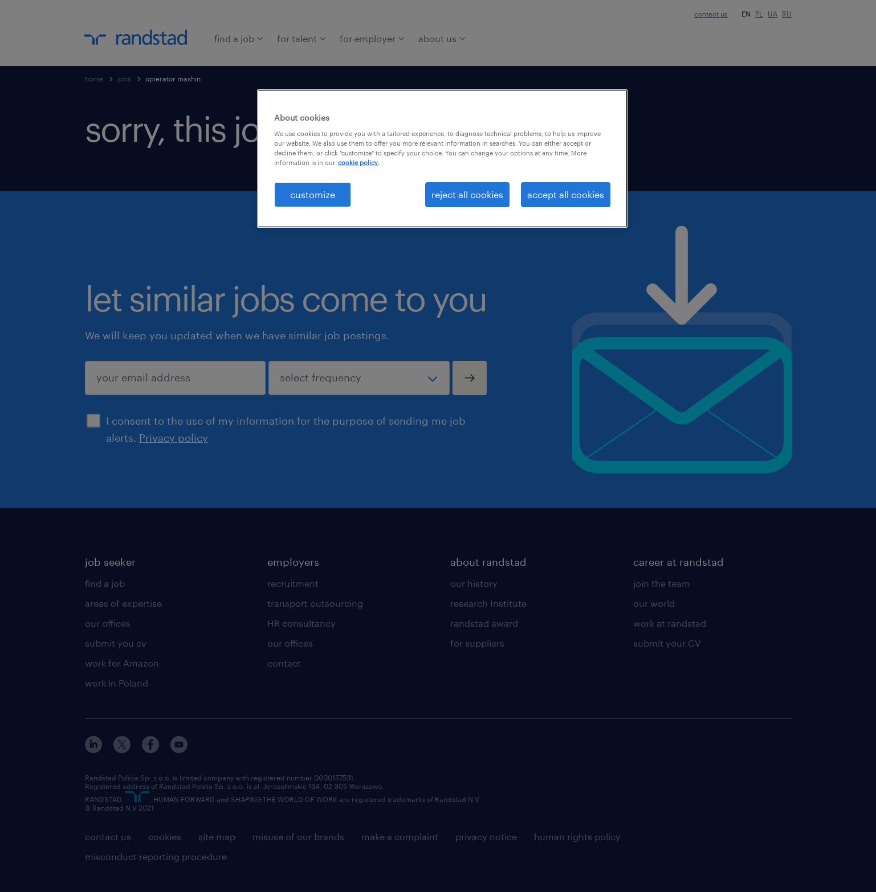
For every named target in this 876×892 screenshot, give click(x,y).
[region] (442, 158)
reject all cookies (467, 194)
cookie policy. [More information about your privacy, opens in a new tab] (358, 162)
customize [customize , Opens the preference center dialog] (312, 194)
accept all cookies (565, 194)
